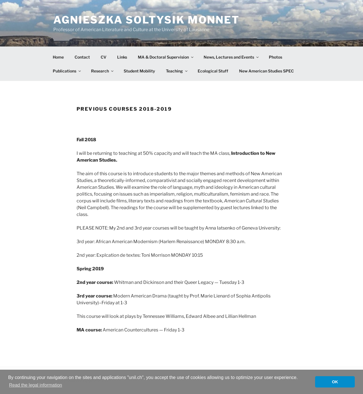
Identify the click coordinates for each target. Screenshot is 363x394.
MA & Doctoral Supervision (166, 57)
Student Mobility (139, 70)
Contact (82, 57)
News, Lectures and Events (231, 57)
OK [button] (335, 382)
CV (103, 57)
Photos (275, 57)
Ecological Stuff (213, 70)
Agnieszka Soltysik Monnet (146, 20)
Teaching (177, 70)
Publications (67, 70)
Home (58, 57)
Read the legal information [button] (35, 385)
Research (102, 70)
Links (122, 57)
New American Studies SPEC (266, 70)
